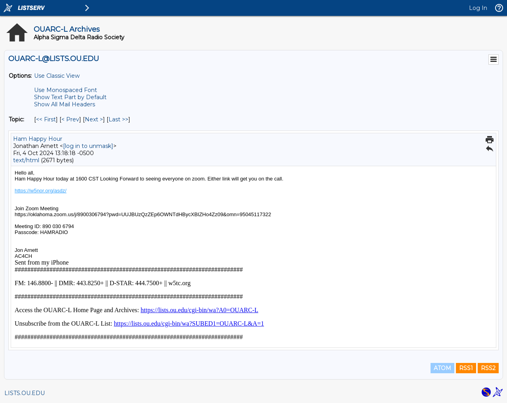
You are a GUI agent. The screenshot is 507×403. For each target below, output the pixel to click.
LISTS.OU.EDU (24, 393)
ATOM (442, 368)
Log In (478, 8)
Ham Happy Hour (37, 138)
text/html (26, 160)
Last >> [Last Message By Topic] (118, 119)
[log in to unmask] (88, 146)
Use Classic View (57, 75)
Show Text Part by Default (70, 97)
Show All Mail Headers (64, 104)
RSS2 (488, 368)
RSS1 (466, 368)
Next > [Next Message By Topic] (94, 119)
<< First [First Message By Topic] (46, 119)
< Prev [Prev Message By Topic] (70, 119)
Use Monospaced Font (65, 90)
